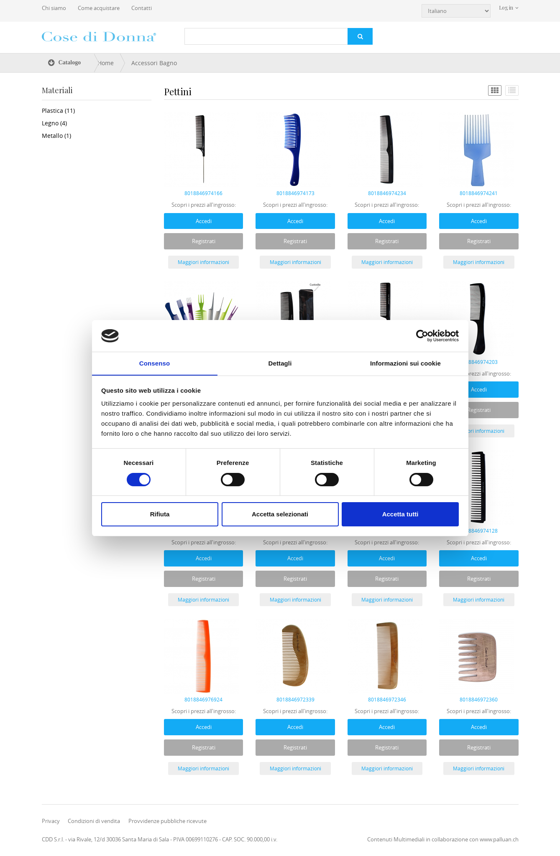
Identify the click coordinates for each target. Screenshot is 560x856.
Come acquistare (99, 8)
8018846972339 (295, 699)
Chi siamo (54, 8)
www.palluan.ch (499, 839)
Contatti (141, 8)
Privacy (51, 821)
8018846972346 (387, 699)
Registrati (203, 241)
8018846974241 (479, 193)
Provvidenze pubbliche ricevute (167, 821)
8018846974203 (479, 361)
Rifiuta (160, 514)
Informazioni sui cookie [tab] (405, 363)
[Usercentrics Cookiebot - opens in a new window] (422, 335)
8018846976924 (203, 699)
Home (105, 63)
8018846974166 (203, 193)
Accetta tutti (400, 514)
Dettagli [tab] (280, 363)
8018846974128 (479, 530)
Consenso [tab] (154, 363)
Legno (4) (54, 123)
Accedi (204, 220)
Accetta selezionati (280, 514)
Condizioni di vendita (94, 821)
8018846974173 (295, 193)
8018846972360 (479, 699)
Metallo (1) (56, 136)
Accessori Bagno (154, 63)
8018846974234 (387, 193)
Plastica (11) (58, 110)
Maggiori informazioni (203, 262)
